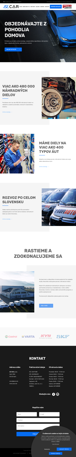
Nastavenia (47, 449)
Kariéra (42, 6)
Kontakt (47, 6)
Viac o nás (46, 307)
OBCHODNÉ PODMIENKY (19, 453)
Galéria (38, 6)
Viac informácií (55, 444)
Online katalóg (56, 6)
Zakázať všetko (64, 449)
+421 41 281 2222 (39, 379)
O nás (20, 6)
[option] (11, 336)
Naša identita (26, 6)
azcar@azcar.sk (7, 1)
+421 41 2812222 (17, 1)
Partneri (32, 6)
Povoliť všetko (55, 453)
